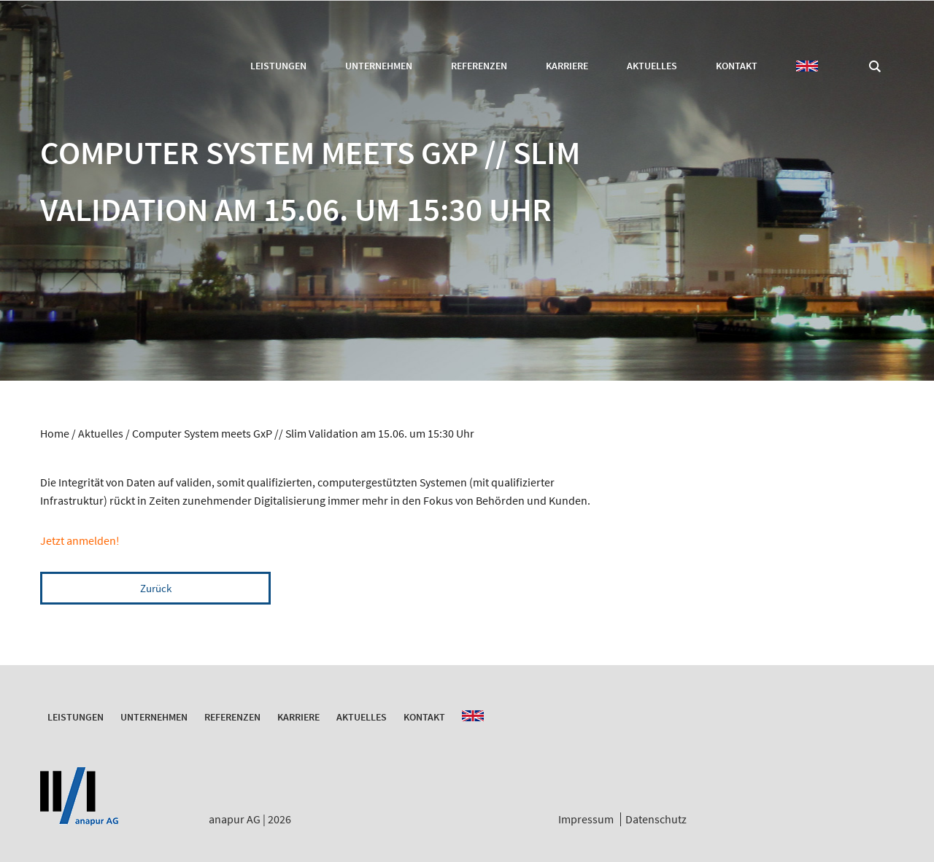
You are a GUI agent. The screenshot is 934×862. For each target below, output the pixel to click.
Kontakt (736, 65)
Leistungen (278, 65)
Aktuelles (652, 65)
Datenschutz (656, 819)
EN (807, 66)
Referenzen (479, 65)
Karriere (567, 65)
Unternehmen (378, 65)
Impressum (586, 819)
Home (54, 433)
